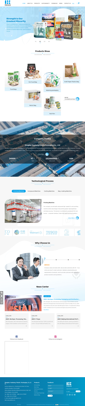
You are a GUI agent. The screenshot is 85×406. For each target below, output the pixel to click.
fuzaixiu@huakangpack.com (14, 398)
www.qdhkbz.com (11, 400)
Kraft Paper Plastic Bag (39, 393)
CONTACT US (67, 3)
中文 (73, 3)
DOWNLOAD (54, 3)
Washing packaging (38, 389)
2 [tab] (40, 41)
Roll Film (36, 391)
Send (49, 395)
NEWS (60, 3)
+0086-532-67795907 (21, 394)
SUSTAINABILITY (46, 3)
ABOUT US (29, 3)
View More (46, 324)
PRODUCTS (37, 3)
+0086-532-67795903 (11, 394)
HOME (23, 3)
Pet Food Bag (37, 385)
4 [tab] (49, 41)
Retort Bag (36, 387)
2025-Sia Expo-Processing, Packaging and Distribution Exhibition (62, 314)
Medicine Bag (37, 395)
